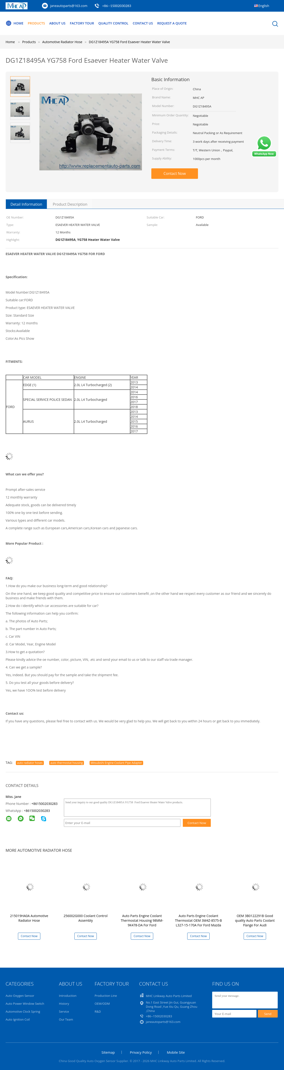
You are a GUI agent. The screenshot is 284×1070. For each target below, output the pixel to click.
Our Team (66, 1019)
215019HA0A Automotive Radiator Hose (29, 918)
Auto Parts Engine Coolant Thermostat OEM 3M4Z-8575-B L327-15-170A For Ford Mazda (198, 920)
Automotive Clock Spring (23, 1011)
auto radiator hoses (30, 763)
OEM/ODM (102, 1003)
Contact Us (143, 23)
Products (36, 23)
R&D (98, 1011)
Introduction (67, 996)
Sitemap (108, 1052)
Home (14, 23)
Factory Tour (82, 23)
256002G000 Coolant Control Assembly (86, 918)
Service (64, 1011)
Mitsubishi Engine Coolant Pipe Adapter (116, 763)
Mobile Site (176, 1052)
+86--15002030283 (116, 6)
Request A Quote (172, 23)
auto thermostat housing (66, 763)
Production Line (106, 996)
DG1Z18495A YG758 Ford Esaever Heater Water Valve (129, 42)
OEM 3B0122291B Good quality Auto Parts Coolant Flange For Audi (255, 920)
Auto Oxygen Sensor (20, 996)
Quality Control (113, 23)
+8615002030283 (44, 803)
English (263, 5)
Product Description (70, 204)
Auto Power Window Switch (25, 1003)
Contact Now (174, 173)
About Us (57, 23)
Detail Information (26, 204)
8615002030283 (38, 810)
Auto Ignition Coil (18, 1019)
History (64, 1003)
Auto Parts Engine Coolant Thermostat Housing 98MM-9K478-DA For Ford (142, 920)
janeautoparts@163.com (68, 5)
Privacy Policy (141, 1052)
